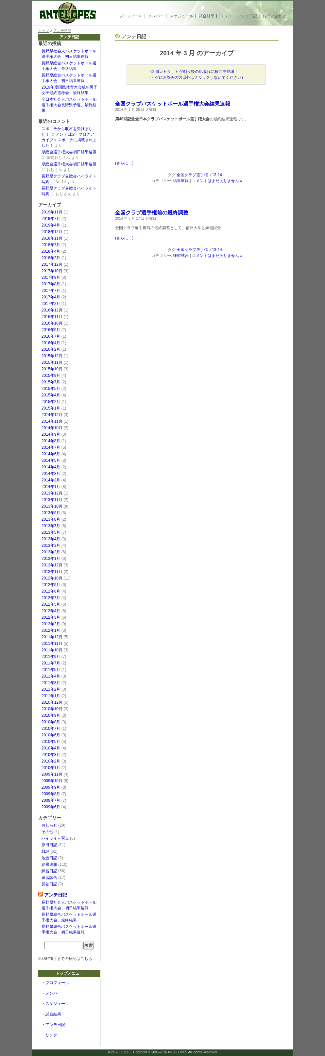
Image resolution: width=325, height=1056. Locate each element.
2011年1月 (51, 696)
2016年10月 (52, 323)
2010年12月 (52, 702)
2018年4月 (51, 251)
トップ (43, 31)
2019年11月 (52, 212)
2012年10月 (52, 578)
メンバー (156, 16)
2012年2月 (51, 624)
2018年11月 (52, 238)
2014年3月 (51, 473)
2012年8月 (51, 591)
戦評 (45, 851)
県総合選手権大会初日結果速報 (69, 152)
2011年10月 (52, 650)
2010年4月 (51, 748)
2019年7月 (51, 218)
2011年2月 (51, 689)
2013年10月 (52, 506)
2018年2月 (51, 258)
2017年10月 (52, 271)
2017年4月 (51, 297)
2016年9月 (51, 329)
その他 (47, 832)
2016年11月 (52, 316)
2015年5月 (51, 388)
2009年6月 (51, 807)
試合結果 (206, 16)
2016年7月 (51, 336)
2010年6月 (51, 735)
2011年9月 (51, 656)
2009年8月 (51, 794)
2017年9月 (51, 277)
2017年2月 (51, 303)
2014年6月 (51, 454)
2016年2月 (51, 349)
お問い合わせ (274, 16)
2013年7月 (51, 526)
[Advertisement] (191, 142)
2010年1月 (51, 767)
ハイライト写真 (55, 838)
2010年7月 (51, 728)
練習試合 (49, 877)
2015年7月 (51, 382)
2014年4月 (51, 467)
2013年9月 (51, 513)
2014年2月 (51, 480)
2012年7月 (51, 597)
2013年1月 (51, 558)
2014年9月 (51, 434)
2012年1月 (51, 630)
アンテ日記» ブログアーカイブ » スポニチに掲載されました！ (70, 140)
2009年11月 (52, 774)
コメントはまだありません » (217, 180)
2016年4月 (51, 343)
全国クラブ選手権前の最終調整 (151, 212)
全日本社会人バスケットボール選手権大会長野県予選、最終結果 (69, 105)
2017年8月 (51, 284)
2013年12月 (52, 493)
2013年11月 (52, 499)
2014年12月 (52, 414)
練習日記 (49, 871)
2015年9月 (51, 375)
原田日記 (49, 845)
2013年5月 (51, 532)
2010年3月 (51, 754)
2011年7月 (51, 663)
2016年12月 (52, 310)
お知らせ (49, 825)
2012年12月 (52, 565)
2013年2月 (51, 552)
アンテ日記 (247, 16)
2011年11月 (52, 643)
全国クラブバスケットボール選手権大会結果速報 (172, 104)
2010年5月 (51, 741)
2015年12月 (52, 356)
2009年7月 (51, 800)
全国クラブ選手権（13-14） (201, 175)
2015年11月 (52, 362)
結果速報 (49, 864)
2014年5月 (51, 460)
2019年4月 (51, 225)
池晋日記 (49, 858)
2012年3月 (51, 617)
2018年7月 (51, 245)
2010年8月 (51, 722)
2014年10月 (52, 428)
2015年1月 (51, 408)
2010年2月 (51, 761)
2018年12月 (52, 231)
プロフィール (131, 16)
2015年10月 (52, 369)
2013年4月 (51, 539)
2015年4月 (51, 395)
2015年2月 (51, 401)
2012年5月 (51, 604)
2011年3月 (51, 682)
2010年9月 (51, 715)
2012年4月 (51, 611)
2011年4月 (51, 676)
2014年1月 (51, 486)
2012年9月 (51, 584)
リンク (226, 16)
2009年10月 (52, 781)
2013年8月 (51, 519)
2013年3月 (51, 545)
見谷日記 (49, 884)
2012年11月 (52, 571)
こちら (86, 958)
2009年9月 (51, 787)
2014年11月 (52, 421)
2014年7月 (51, 447)
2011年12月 (52, 637)
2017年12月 (52, 264)
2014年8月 (51, 441)
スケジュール (181, 16)
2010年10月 (52, 709)
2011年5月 (51, 669)
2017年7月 (51, 290)
